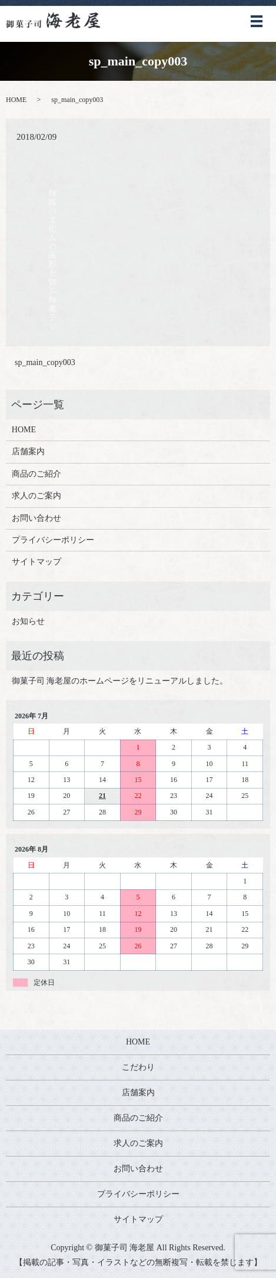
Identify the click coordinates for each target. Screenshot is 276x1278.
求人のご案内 (36, 495)
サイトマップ (36, 561)
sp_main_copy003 (45, 362)
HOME (16, 100)
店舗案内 (28, 451)
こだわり (138, 1067)
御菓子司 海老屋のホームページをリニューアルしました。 (120, 680)
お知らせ (28, 621)
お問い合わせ (36, 518)
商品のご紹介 (36, 473)
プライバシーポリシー (53, 539)
